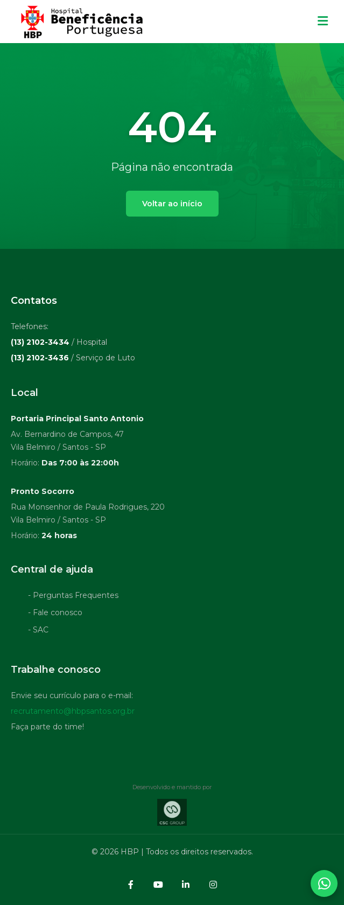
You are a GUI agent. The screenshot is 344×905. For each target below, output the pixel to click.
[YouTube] (158, 884)
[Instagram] (213, 884)
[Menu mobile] (322, 21)
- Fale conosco (55, 614)
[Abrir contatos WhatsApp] (324, 883)
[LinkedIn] (185, 884)
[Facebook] (131, 884)
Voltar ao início (172, 203)
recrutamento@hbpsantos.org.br (73, 713)
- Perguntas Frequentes (73, 597)
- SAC (38, 632)
